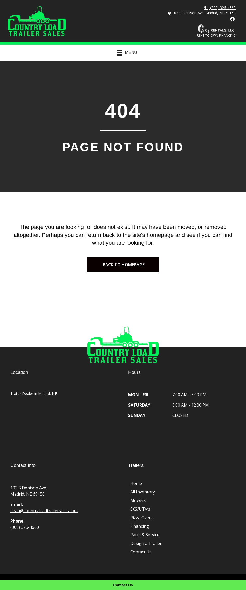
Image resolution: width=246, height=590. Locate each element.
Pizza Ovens (142, 517)
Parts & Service (144, 535)
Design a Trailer (146, 543)
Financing (139, 526)
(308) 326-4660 (222, 7)
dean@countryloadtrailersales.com (44, 510)
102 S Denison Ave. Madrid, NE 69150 (204, 12)
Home (136, 483)
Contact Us (141, 552)
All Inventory (142, 492)
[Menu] (124, 53)
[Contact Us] (123, 585)
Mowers (138, 500)
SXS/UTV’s (140, 509)
